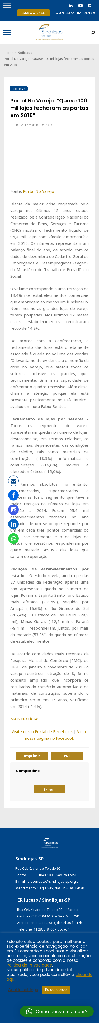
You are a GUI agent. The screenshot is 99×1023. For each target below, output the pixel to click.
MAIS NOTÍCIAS (25, 718)
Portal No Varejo (38, 191)
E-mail (49, 789)
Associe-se (33, 12)
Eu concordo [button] (56, 990)
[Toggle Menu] (7, 5)
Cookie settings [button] (23, 990)
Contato (64, 12)
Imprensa (86, 12)
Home (8, 52)
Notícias (24, 52)
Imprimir (32, 756)
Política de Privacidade (29, 965)
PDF (67, 756)
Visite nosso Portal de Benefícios (42, 731)
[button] (57, 1011)
